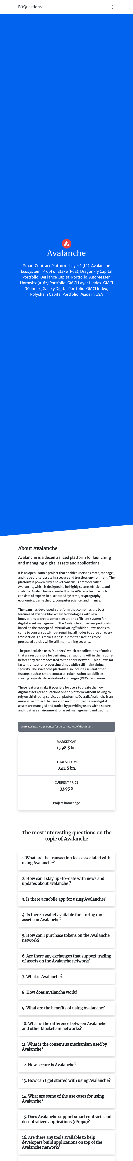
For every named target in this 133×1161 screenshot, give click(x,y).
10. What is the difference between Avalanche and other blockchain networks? (64, 1026)
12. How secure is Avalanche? (49, 1065)
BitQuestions (30, 6)
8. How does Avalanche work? (49, 992)
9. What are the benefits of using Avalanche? (63, 1008)
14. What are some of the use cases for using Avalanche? (63, 1099)
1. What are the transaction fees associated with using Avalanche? (66, 860)
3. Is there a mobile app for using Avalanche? (64, 899)
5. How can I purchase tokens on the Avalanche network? (66, 938)
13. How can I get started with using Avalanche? (66, 1080)
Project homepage (66, 803)
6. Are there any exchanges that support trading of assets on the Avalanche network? (66, 958)
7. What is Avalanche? (42, 976)
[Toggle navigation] (112, 7)
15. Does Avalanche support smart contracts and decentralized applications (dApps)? (66, 1119)
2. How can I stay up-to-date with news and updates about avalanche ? (63, 881)
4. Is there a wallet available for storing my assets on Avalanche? (62, 917)
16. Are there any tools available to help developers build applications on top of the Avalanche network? (62, 1142)
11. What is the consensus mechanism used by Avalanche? (64, 1047)
